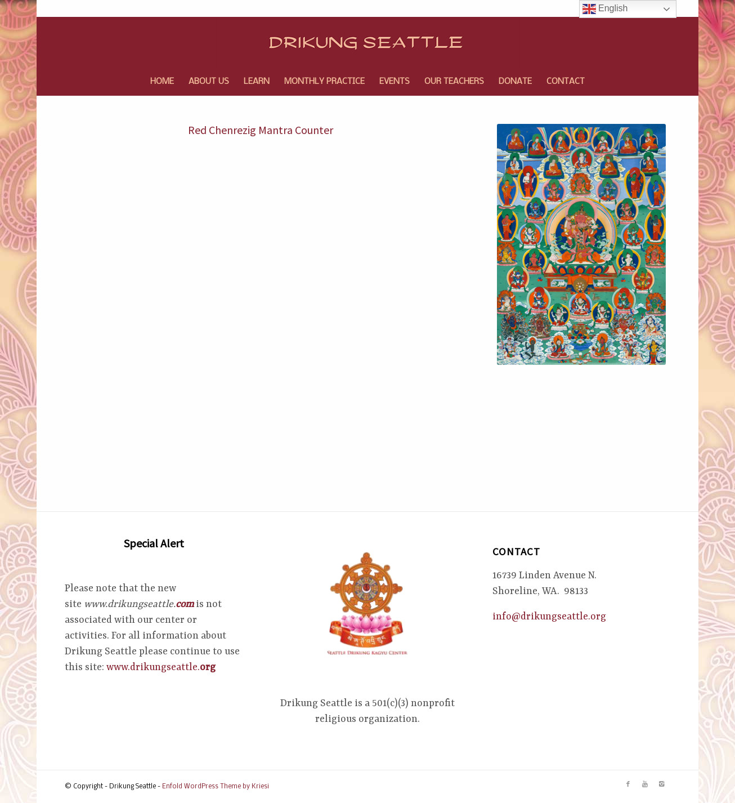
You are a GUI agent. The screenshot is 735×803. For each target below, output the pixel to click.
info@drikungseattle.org (549, 616)
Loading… (245, 354)
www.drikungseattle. (161, 667)
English (605, 9)
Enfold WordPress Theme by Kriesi (215, 786)
